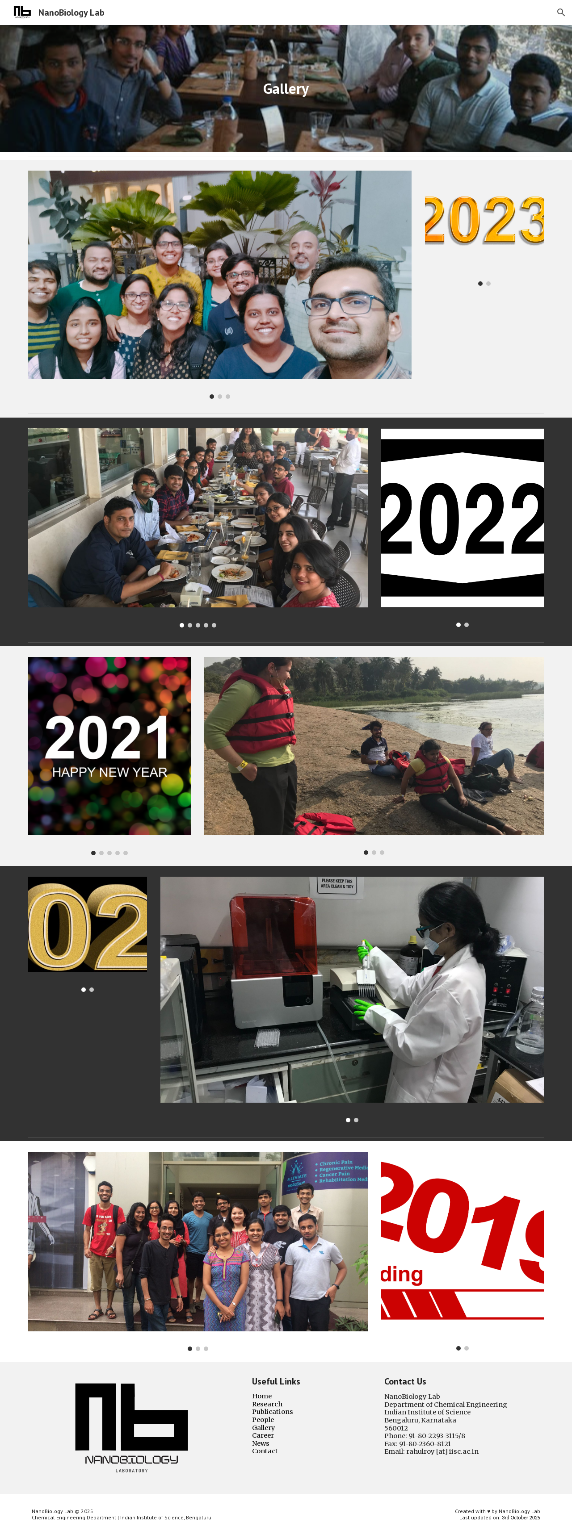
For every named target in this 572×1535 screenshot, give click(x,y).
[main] (286, 88)
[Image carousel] (220, 285)
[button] (561, 12)
